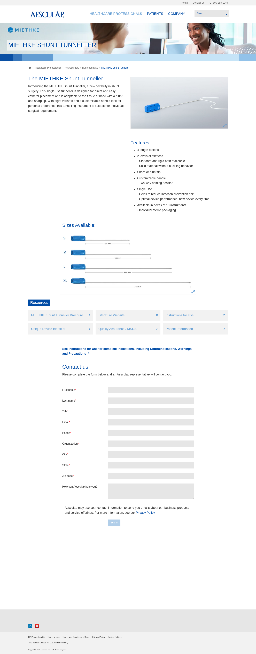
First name (68, 389)
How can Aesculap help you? (79, 486)
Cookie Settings (115, 637)
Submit (114, 522)
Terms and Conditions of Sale (76, 637)
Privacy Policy (145, 512)
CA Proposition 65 (36, 637)
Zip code (67, 475)
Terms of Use (54, 637)
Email (65, 422)
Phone (66, 432)
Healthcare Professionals (116, 14)
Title (64, 411)
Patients (155, 14)
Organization (70, 443)
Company (176, 14)
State (65, 465)
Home (185, 2)
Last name (68, 400)
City (64, 454)
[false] (151, 491)
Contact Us (198, 2)
